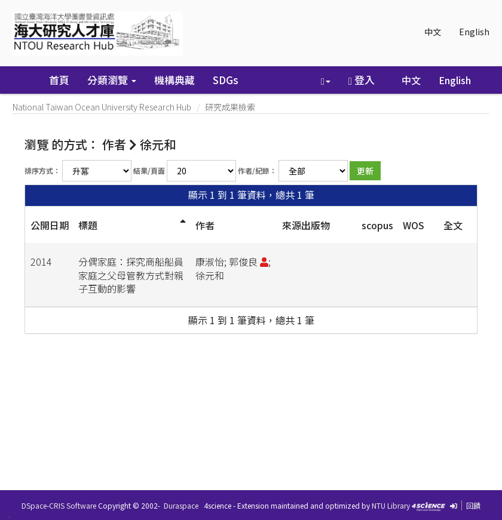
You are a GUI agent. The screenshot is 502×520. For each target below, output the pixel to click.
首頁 (59, 79)
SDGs (225, 79)
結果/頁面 (149, 170)
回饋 (473, 505)
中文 (432, 32)
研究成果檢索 (230, 107)
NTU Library (391, 505)
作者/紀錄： (257, 170)
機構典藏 (174, 79)
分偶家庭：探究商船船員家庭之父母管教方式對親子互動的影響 (130, 275)
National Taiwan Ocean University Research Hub (102, 107)
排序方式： (42, 170)
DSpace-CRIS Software (59, 505)
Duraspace (181, 505)
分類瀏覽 (111, 79)
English (474, 32)
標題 (87, 225)
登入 (361, 79)
